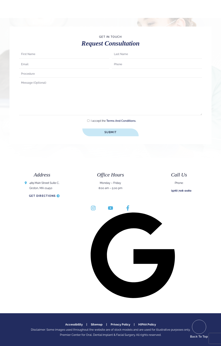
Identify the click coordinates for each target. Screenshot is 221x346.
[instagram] (93, 208)
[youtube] (110, 208)
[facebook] (127, 208)
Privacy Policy (120, 324)
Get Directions (42, 195)
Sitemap (97, 324)
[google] (133, 255)
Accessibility (74, 324)
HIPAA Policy (147, 324)
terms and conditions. (121, 120)
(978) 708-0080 (181, 190)
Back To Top (199, 336)
